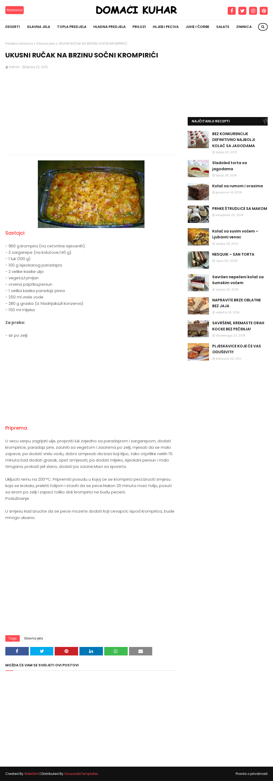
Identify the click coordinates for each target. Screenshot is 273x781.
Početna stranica (19, 43)
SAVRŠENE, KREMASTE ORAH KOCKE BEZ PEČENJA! (238, 325)
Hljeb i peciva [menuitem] (166, 26)
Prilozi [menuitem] (139, 26)
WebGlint (31, 773)
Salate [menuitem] (222, 26)
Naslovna (14, 10)
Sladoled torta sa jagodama (229, 165)
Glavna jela (45, 43)
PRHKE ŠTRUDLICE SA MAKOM (239, 208)
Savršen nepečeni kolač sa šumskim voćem (238, 279)
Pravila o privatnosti (252, 773)
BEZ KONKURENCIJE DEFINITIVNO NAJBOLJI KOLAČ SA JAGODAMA (233, 139)
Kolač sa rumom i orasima (237, 186)
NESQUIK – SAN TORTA (233, 254)
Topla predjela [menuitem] (71, 26)
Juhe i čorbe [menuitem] (197, 26)
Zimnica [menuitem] (244, 26)
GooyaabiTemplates (81, 773)
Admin (14, 67)
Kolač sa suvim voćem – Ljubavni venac (235, 234)
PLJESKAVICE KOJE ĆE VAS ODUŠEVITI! (236, 349)
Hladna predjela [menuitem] (109, 26)
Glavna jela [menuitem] (38, 26)
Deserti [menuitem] (12, 26)
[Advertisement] (91, 112)
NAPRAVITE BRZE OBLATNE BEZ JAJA (236, 303)
